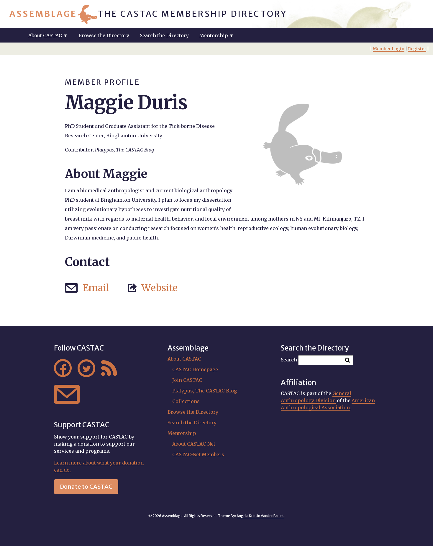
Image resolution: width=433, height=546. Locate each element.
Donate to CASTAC (86, 486)
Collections (186, 401)
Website (160, 288)
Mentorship (182, 433)
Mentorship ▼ (216, 35)
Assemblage (43, 14)
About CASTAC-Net (193, 444)
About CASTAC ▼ (48, 35)
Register (417, 48)
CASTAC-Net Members (198, 454)
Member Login (388, 48)
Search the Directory (164, 35)
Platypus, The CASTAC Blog (204, 391)
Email (96, 288)
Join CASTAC (187, 380)
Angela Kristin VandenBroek (260, 516)
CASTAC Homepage (195, 369)
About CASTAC (184, 359)
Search (289, 360)
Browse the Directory (103, 35)
